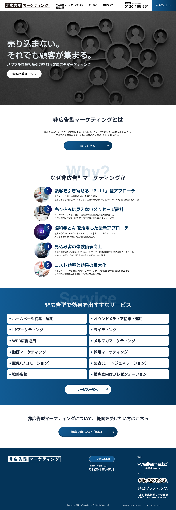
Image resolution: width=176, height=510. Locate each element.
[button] (164, 5)
